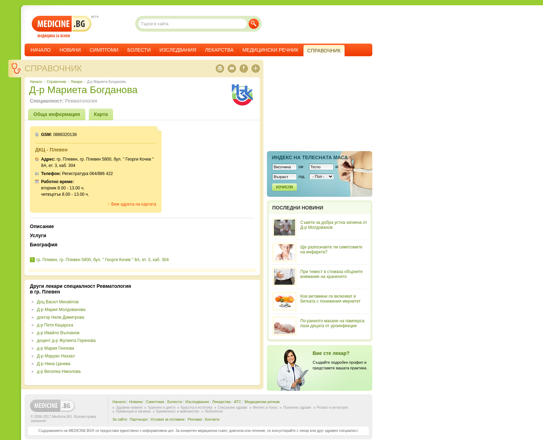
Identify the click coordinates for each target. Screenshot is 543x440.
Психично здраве (297, 407)
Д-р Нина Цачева (54, 363)
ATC (237, 402)
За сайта (119, 419)
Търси (254, 24)
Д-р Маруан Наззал (56, 356)
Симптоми (104, 50)
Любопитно (214, 411)
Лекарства (219, 50)
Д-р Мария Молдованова (61, 309)
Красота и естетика (196, 407)
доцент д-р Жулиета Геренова (66, 340)
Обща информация (56, 114)
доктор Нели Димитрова (60, 317)
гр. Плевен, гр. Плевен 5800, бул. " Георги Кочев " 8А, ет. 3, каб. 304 (102, 259)
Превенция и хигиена (133, 411)
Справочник (53, 68)
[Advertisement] (197, 332)
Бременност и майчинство (177, 411)
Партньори (138, 419)
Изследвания (177, 50)
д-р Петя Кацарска (55, 325)
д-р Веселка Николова (58, 371)
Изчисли (284, 187)
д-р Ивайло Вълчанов (58, 332)
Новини (70, 50)
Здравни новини (129, 407)
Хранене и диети (161, 407)
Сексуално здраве (233, 407)
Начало (41, 50)
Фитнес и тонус (265, 407)
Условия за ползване (167, 419)
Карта (101, 114)
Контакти (212, 419)
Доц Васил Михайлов (58, 301)
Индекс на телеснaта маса (310, 157)
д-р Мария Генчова (55, 348)
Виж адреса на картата (133, 204)
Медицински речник (270, 50)
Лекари (76, 82)
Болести (139, 50)
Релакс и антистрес (332, 407)
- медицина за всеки (62, 27)
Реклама (195, 419)
